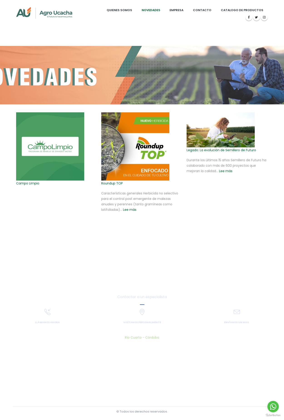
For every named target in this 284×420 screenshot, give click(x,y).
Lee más (129, 209)
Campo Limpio (27, 183)
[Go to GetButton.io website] (273, 415)
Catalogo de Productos (242, 10)
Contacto (202, 10)
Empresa (176, 10)
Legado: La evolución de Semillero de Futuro (221, 150)
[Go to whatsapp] (273, 406)
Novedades (151, 10)
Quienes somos (119, 10)
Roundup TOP (112, 183)
